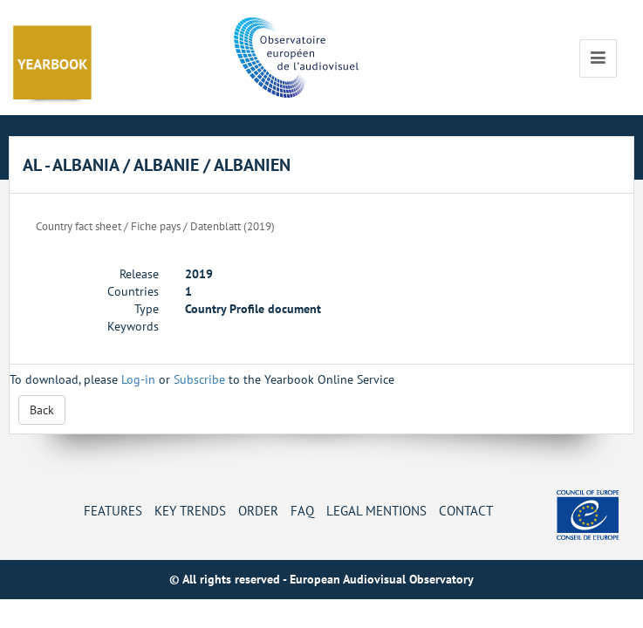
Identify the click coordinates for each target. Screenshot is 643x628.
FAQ (302, 510)
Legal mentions (376, 510)
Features (113, 510)
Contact (466, 510)
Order (258, 510)
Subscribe (199, 379)
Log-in (138, 379)
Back (42, 410)
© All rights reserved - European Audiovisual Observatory (321, 579)
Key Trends (190, 510)
